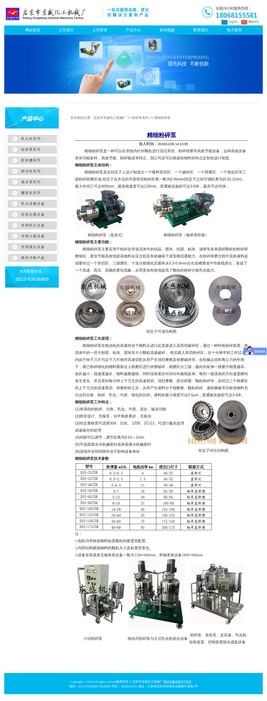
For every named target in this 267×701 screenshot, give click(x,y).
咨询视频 (167, 30)
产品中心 (133, 30)
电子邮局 (234, 30)
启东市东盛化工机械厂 (110, 118)
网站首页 (32, 30)
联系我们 (200, 30)
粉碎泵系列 (140, 118)
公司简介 (66, 30)
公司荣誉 (99, 30)
